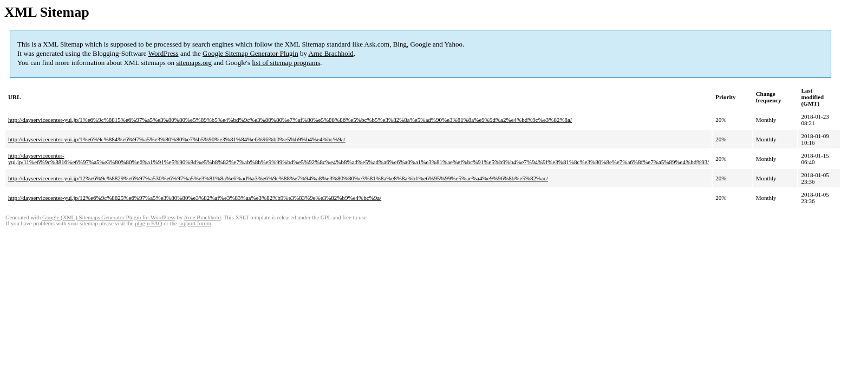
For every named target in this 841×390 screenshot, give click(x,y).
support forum (194, 223)
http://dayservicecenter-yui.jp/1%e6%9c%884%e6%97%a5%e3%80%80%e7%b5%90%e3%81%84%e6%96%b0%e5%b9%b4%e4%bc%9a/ (176, 139)
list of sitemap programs (286, 62)
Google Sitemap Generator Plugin (250, 53)
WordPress (163, 53)
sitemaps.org (194, 62)
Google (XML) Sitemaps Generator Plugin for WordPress (108, 217)
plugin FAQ (148, 223)
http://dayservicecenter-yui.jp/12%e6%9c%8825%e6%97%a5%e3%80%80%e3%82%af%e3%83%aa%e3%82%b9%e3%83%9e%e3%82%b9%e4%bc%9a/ (194, 197)
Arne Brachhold (330, 53)
